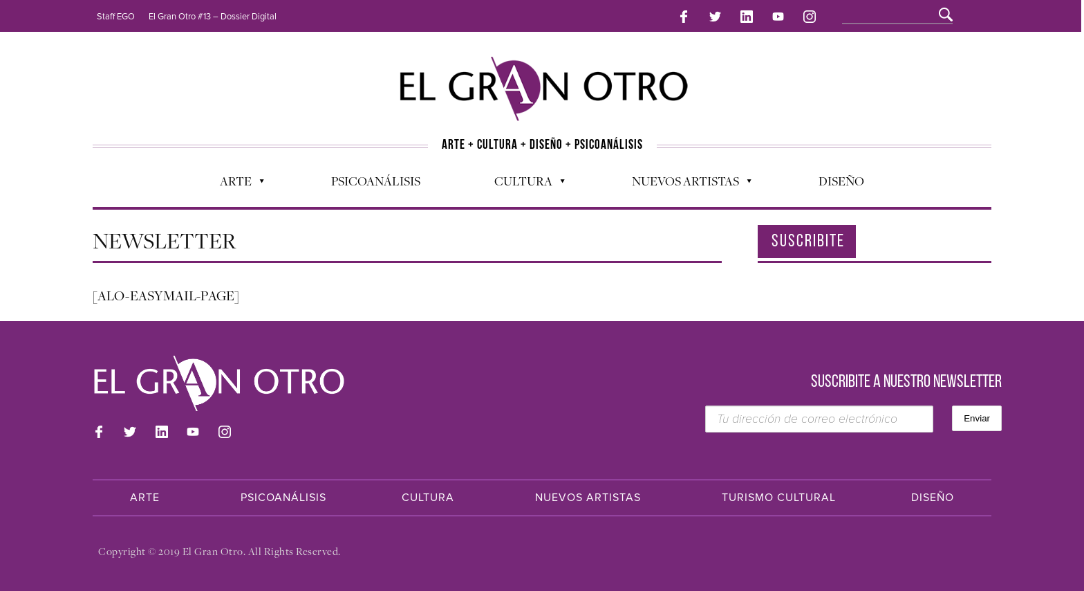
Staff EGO (116, 16)
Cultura (522, 184)
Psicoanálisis (375, 180)
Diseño (841, 180)
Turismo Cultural (779, 497)
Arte (235, 184)
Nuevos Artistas (684, 184)
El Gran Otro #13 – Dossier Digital (213, 16)
